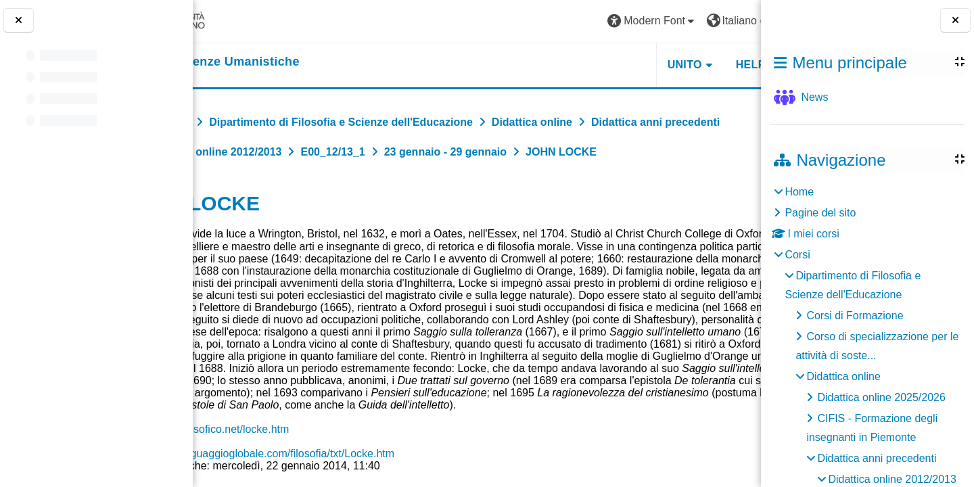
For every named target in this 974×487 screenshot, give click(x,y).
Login (727, 20)
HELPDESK (675, 64)
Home (799, 192)
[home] (288, 62)
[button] (562, 21)
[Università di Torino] (245, 20)
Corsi (797, 254)
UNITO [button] (594, 64)
